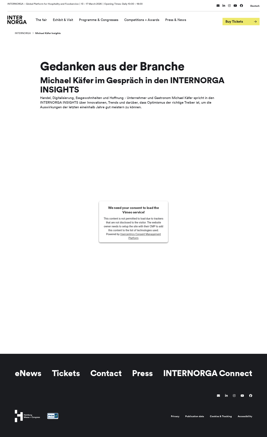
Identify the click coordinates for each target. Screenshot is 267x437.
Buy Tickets (234, 18)
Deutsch (255, 4)
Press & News (180, 18)
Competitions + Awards (146, 18)
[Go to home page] (19, 18)
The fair (46, 18)
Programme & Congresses (103, 18)
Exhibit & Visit (68, 18)
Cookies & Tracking (221, 416)
